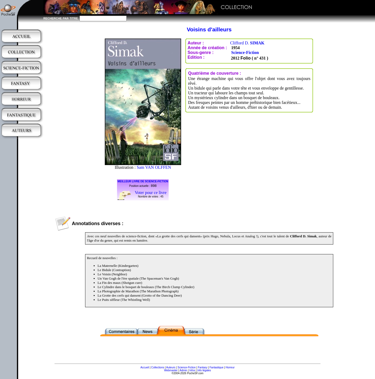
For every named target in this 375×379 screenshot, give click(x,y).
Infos (192, 370)
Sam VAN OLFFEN (154, 167)
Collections (157, 367)
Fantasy (202, 367)
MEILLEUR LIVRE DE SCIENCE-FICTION (143, 181)
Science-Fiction (245, 52)
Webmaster (171, 370)
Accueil (144, 367)
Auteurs (170, 367)
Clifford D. (247, 43)
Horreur (230, 367)
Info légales (204, 370)
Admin (183, 370)
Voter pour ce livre (150, 192)
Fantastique (216, 367)
